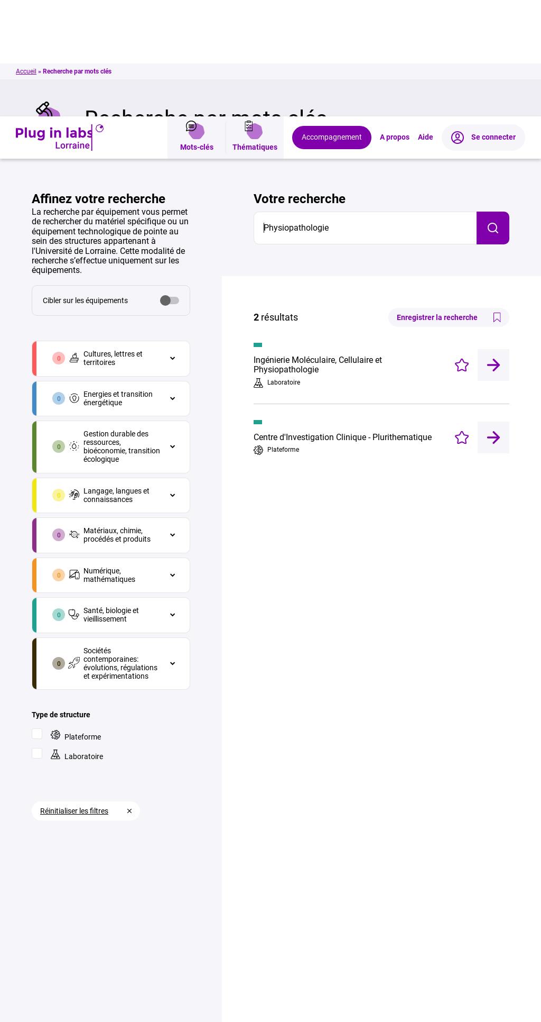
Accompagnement (332, 20)
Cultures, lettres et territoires (105, 241)
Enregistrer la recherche (449, 201)
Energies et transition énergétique (110, 281)
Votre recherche (300, 82)
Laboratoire (77, 638)
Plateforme (76, 619)
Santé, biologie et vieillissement (103, 498)
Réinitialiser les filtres (74, 694)
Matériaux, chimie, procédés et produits (109, 418)
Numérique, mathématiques (101, 458)
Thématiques (254, 21)
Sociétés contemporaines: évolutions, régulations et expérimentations (112, 547)
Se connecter (483, 21)
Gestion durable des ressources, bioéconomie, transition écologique (114, 330)
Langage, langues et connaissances (109, 378)
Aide (425, 21)
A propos (394, 21)
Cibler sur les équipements (85, 184)
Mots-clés (196, 21)
